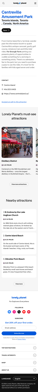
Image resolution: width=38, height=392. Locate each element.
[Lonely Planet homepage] (19, 3)
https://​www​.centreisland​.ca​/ (16, 93)
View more (19, 284)
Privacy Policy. (22, 339)
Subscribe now (19, 333)
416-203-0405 (10, 89)
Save (6, 30)
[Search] (3, 3)
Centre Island (9, 85)
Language (6, 379)
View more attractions (19, 184)
